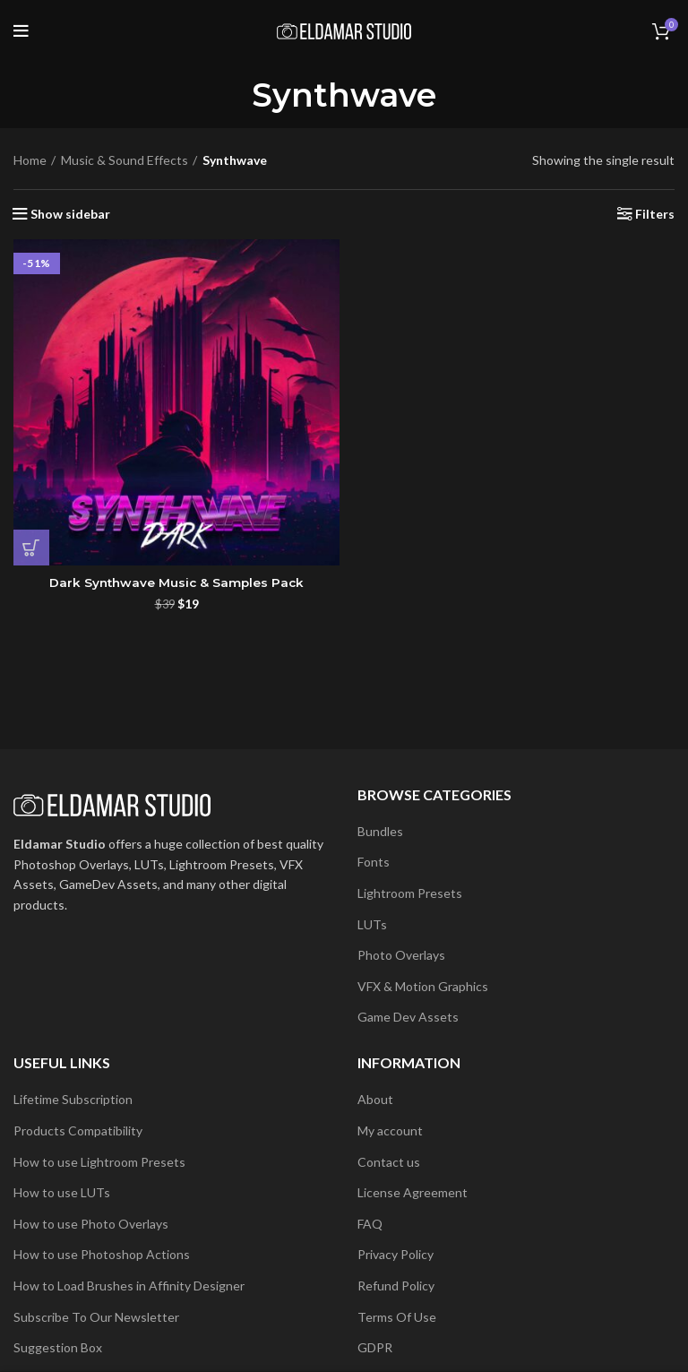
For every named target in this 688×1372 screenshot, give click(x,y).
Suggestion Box (57, 1347)
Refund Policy (395, 1285)
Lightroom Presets (409, 893)
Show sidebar (70, 214)
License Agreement (412, 1192)
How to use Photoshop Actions (101, 1254)
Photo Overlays (401, 954)
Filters (655, 214)
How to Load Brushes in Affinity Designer (129, 1285)
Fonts (373, 861)
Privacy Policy (395, 1254)
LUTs (372, 924)
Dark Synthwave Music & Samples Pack (176, 582)
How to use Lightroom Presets (99, 1161)
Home (30, 160)
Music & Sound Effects (124, 160)
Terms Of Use (396, 1317)
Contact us (388, 1161)
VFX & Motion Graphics (422, 986)
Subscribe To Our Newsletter (96, 1317)
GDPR (374, 1347)
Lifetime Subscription (73, 1099)
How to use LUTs (61, 1192)
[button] (31, 547)
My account (390, 1130)
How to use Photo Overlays (90, 1223)
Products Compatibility (77, 1130)
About (375, 1099)
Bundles (380, 831)
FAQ (370, 1223)
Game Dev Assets (408, 1016)
